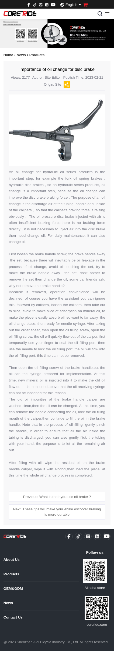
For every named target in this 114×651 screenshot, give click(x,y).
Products (36, 55)
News (22, 55)
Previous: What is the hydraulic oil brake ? (57, 497)
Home (9, 55)
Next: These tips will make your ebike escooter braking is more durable (57, 512)
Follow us (94, 552)
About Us (12, 560)
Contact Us (13, 617)
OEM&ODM (13, 589)
